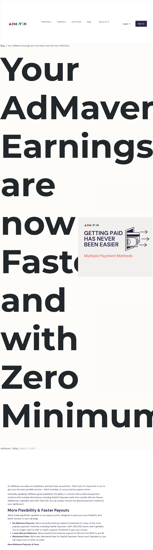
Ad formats (76, 22)
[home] (18, 21)
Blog (89, 22)
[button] (104, 22)
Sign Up (141, 23)
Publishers (61, 22)
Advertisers (46, 22)
